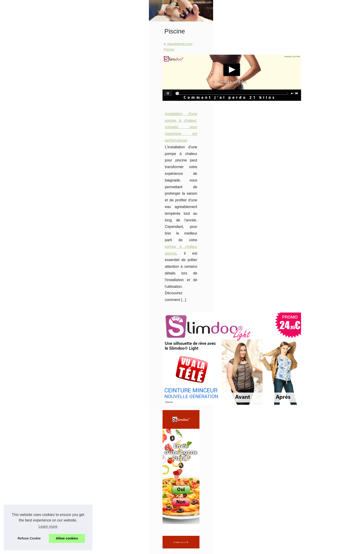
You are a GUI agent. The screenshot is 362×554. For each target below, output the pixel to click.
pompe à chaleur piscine (171, 209)
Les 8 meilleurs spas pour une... (71, 399)
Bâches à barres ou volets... (68, 327)
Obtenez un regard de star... (69, 379)
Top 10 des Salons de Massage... (72, 472)
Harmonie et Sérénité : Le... (68, 265)
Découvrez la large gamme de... (71, 286)
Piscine (151, 124)
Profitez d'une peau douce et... (70, 316)
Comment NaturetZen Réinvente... (73, 452)
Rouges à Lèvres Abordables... (71, 358)
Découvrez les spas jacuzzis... (70, 430)
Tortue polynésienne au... (66, 409)
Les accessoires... (61, 296)
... (170, 215)
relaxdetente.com (129, 124)
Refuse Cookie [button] (29, 538)
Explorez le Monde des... (66, 482)
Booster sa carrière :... (64, 275)
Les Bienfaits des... (62, 368)
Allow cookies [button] (67, 538)
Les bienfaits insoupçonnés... (69, 503)
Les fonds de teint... (62, 306)
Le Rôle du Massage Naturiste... (72, 493)
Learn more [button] (48, 526)
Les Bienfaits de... (61, 348)
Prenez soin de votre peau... (69, 389)
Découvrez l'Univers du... (66, 462)
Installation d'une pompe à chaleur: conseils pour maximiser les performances (177, 189)
